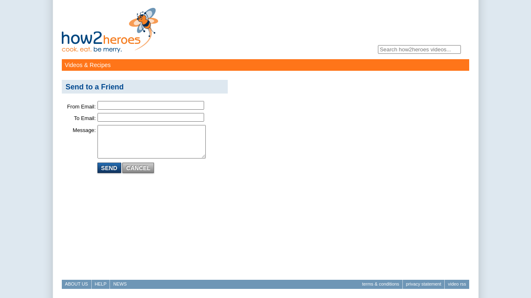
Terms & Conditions (380, 283)
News (120, 283)
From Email (80, 106)
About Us (76, 283)
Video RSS (457, 283)
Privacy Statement (423, 283)
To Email (84, 118)
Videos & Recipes (88, 65)
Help (100, 283)
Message (83, 130)
